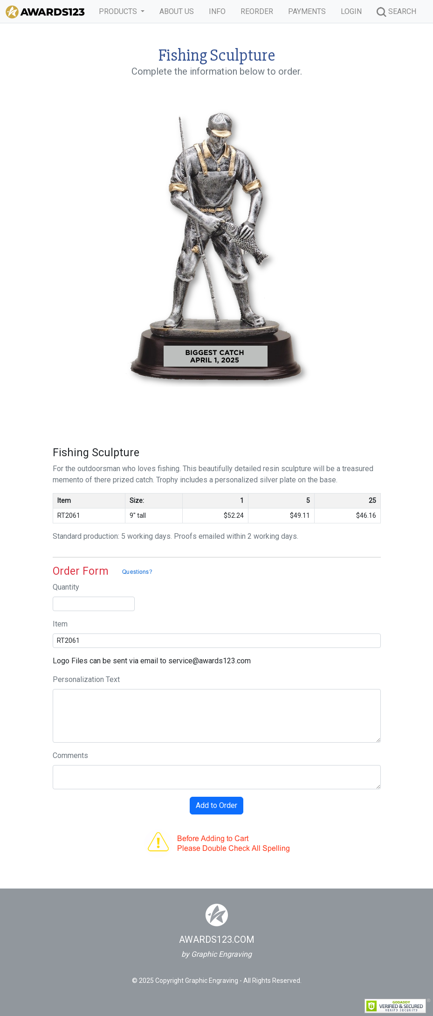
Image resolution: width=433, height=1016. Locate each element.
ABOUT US (176, 11)
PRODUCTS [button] (119, 11)
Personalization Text (86, 679)
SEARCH (396, 12)
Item (60, 623)
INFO (217, 11)
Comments (70, 755)
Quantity (66, 587)
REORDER (257, 11)
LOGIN (351, 11)
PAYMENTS (307, 11)
